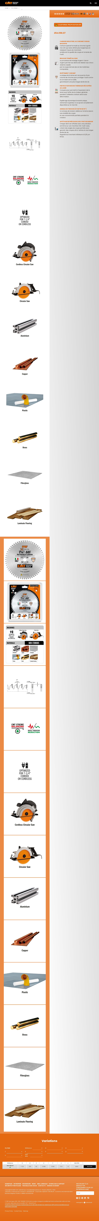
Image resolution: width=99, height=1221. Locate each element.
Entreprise (17, 1184)
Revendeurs (26, 1184)
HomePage (8, 1184)
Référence (28, 1148)
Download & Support (56, 1184)
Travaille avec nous (29, 1186)
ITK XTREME (14, 8)
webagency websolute (84, 1202)
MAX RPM (26, 1155)
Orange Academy (53, 1186)
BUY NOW (89, 1166)
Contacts (42, 1186)
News (34, 1184)
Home (6, 8)
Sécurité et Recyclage (13, 1186)
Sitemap (25, 1211)
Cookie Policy (18, 1211)
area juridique (42, 1184)
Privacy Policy (9, 1211)
